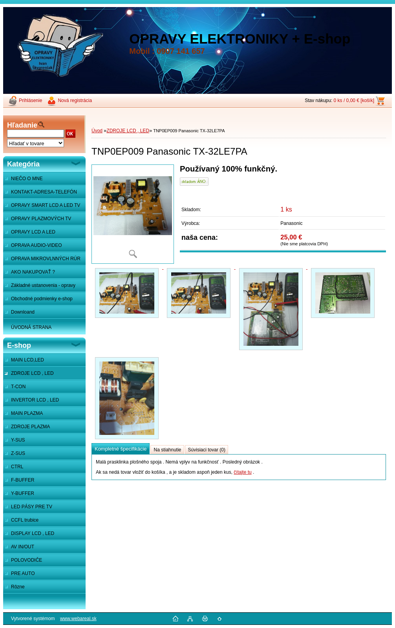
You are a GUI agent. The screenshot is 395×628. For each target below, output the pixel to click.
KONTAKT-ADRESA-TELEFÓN (44, 192)
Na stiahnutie (167, 450)
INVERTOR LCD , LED (35, 400)
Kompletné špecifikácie (120, 449)
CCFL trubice (24, 520)
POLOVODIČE (26, 560)
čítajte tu (242, 472)
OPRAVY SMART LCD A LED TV (45, 205)
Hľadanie (22, 125)
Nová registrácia (75, 100)
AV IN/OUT (22, 547)
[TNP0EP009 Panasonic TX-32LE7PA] (133, 214)
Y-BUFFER (22, 493)
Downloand (23, 312)
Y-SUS (18, 440)
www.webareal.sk (78, 618)
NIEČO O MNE (27, 178)
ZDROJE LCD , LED (32, 373)
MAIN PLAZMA (27, 413)
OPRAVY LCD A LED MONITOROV (29, 234)
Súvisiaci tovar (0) (206, 450)
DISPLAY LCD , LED (32, 533)
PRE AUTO (23, 573)
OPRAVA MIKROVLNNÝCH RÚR (45, 258)
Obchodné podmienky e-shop (42, 298)
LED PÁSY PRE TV (31, 506)
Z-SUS (18, 453)
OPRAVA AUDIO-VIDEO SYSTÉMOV (32, 247)
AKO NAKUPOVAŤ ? (33, 272)
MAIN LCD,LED (27, 360)
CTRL (17, 466)
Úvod (96, 130)
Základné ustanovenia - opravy (43, 285)
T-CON (18, 386)
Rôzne (18, 587)
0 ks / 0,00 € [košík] (354, 100)
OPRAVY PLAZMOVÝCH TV (41, 218)
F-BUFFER (22, 480)
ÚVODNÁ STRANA (31, 327)
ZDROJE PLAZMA (30, 426)
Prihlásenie (30, 100)
